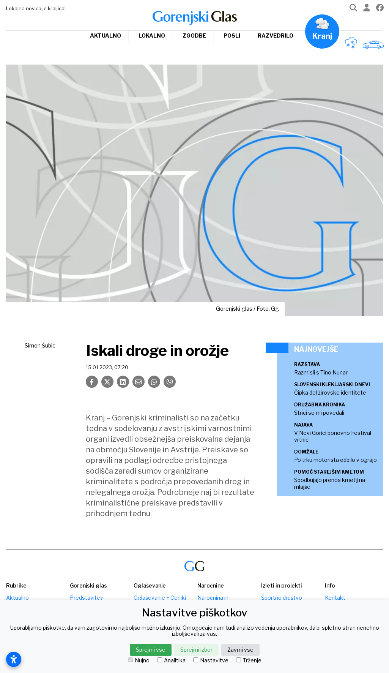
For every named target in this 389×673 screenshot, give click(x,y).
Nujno (139, 660)
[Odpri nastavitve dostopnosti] (13, 659)
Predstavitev (86, 597)
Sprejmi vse (150, 649)
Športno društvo (281, 597)
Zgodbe (194, 35)
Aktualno (105, 35)
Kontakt (335, 597)
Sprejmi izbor (196, 649)
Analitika (171, 660)
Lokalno (152, 35)
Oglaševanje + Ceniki (160, 597)
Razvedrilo (275, 35)
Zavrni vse (240, 649)
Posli (232, 35)
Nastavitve (210, 660)
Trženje (248, 660)
